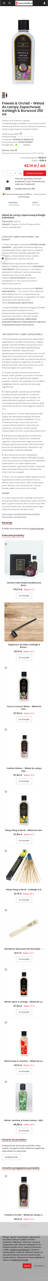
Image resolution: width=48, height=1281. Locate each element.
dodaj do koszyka (34, 173)
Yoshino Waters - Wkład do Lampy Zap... (24, 769)
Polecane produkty (13, 535)
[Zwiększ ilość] (5, 173)
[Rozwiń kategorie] (4, 3)
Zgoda (27, 1266)
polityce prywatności (20, 1249)
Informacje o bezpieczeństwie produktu (21, 514)
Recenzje (7, 522)
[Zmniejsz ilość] (15, 173)
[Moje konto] (44, 3)
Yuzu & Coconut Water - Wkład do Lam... (24, 707)
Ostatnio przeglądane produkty (21, 1168)
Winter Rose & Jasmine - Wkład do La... (24, 1061)
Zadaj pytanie (11, 1157)
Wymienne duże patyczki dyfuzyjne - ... (24, 949)
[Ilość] (10, 173)
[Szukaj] (9, 3)
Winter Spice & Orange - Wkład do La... (24, 1001)
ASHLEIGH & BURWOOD (23, 139)
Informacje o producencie (14, 517)
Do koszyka (24, 595)
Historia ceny (9, 150)
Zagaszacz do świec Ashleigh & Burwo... (24, 645)
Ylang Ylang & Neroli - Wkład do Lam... (24, 830)
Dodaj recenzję (37, 528)
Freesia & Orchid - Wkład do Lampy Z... (24, 1215)
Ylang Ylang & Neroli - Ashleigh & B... (24, 889)
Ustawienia (39, 1266)
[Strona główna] (24, 3)
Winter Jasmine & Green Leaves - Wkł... (24, 1120)
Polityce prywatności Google (15, 1260)
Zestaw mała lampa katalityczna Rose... (24, 584)
